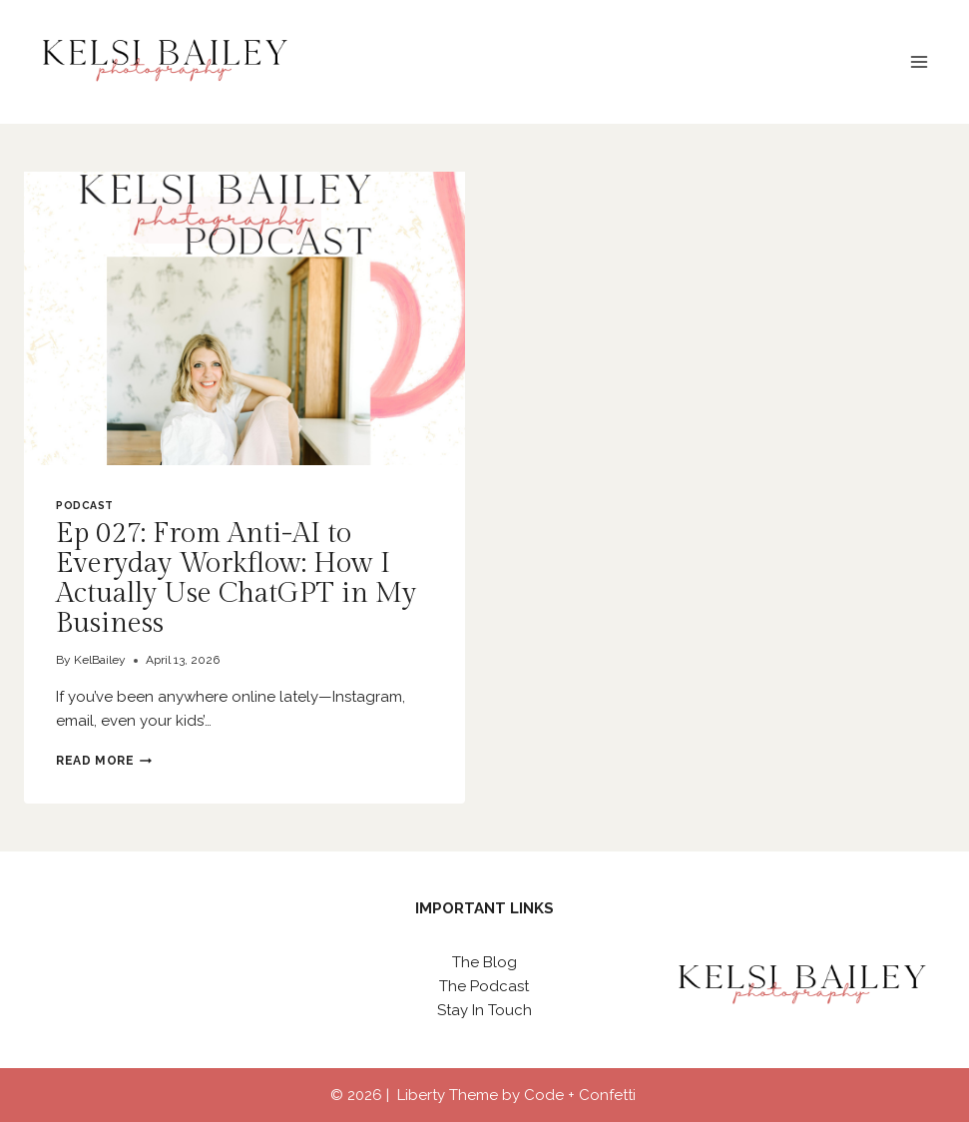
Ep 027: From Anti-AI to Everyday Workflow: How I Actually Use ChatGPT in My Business (236, 578)
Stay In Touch (484, 1010)
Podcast (85, 505)
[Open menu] (918, 61)
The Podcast (484, 986)
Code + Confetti (582, 1095)
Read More (104, 761)
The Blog (484, 962)
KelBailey (100, 660)
